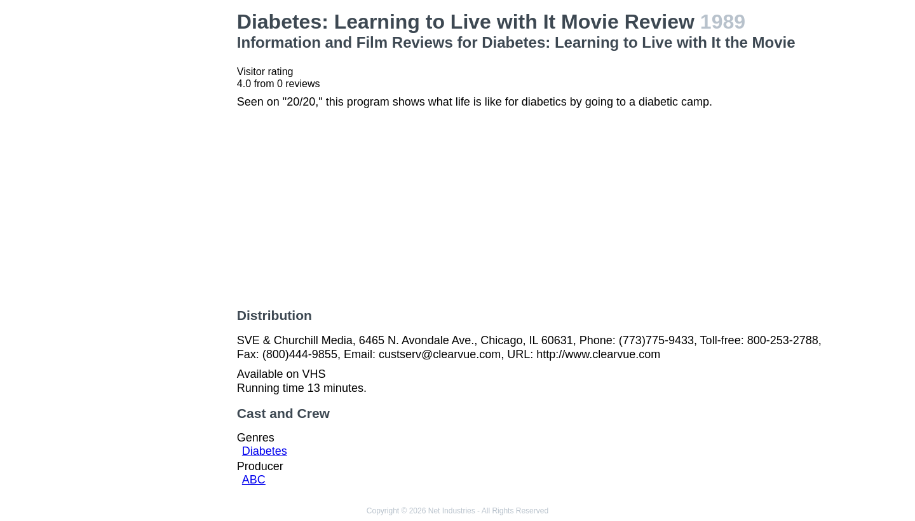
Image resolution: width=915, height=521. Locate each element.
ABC (254, 479)
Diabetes (264, 451)
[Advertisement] (159, 201)
